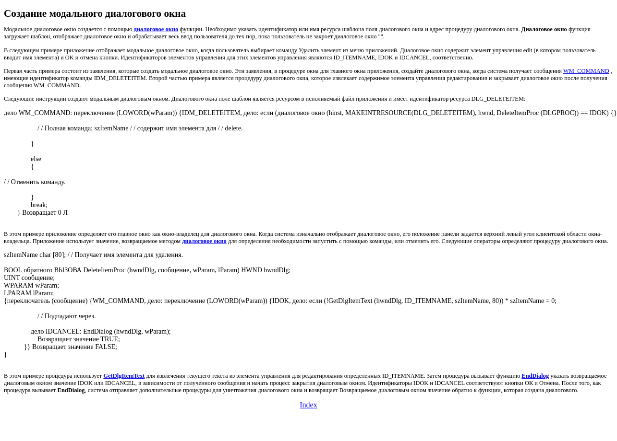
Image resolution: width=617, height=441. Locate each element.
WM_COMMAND (586, 71)
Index (308, 405)
